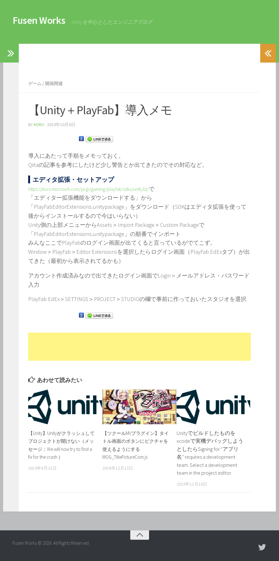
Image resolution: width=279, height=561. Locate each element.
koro (39, 124)
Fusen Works (48, 22)
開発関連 (57, 83)
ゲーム (35, 83)
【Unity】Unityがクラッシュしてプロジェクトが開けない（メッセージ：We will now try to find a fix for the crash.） (60, 448)
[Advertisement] (133, 58)
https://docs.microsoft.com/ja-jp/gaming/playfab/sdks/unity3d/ (101, 188)
